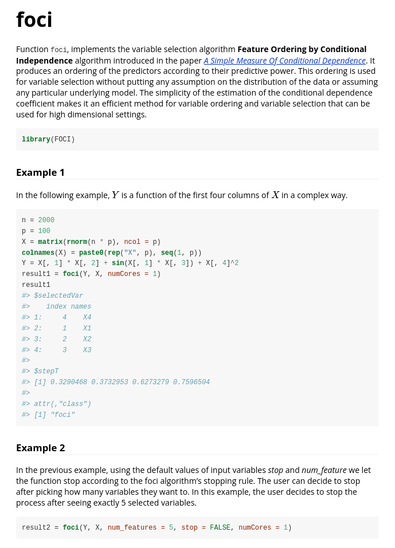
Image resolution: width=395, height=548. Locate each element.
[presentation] (115, 195)
